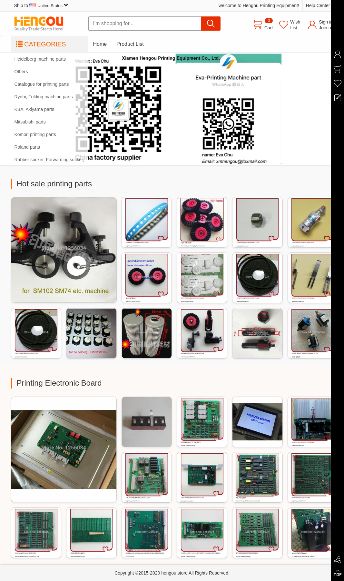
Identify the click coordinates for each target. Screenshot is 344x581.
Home (100, 44)
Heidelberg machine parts (40, 59)
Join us (326, 27)
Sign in (326, 22)
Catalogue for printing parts (42, 84)
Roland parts (27, 147)
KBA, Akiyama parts (34, 109)
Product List (129, 44)
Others (21, 71)
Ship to (41, 5)
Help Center (318, 5)
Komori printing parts (35, 134)
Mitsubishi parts (30, 121)
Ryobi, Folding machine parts (44, 96)
